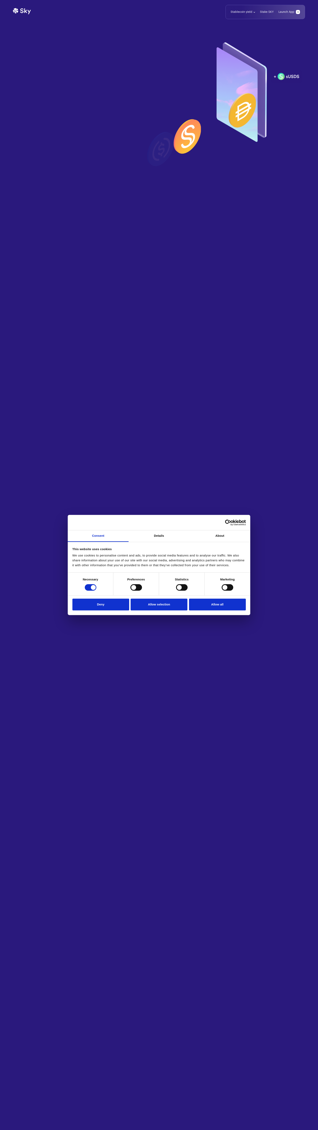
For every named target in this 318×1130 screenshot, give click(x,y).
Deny (100, 604)
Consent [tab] (98, 535)
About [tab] (219, 535)
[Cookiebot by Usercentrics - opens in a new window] (228, 522)
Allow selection (159, 604)
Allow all (217, 604)
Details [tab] (159, 535)
